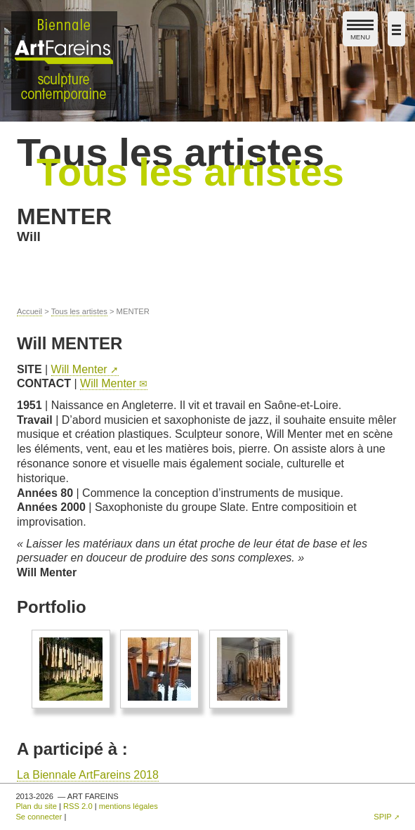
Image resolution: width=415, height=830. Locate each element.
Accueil (29, 311)
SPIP (383, 816)
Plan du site (35, 806)
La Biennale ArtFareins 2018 (88, 775)
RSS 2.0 (78, 806)
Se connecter (38, 816)
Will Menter (79, 369)
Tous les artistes (79, 311)
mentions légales (128, 806)
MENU (360, 32)
